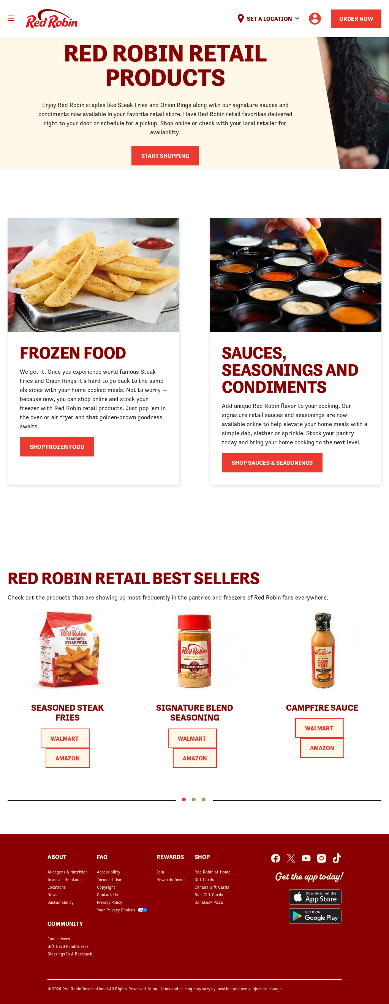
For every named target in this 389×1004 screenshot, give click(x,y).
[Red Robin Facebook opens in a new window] (275, 858)
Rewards (170, 857)
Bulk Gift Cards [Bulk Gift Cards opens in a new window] (208, 894)
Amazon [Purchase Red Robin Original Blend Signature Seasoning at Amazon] (195, 758)
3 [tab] (204, 799)
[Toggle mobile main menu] (11, 18)
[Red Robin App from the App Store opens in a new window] (315, 897)
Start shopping (165, 155)
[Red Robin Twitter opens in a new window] (291, 858)
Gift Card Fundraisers (68, 946)
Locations (56, 887)
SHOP (202, 857)
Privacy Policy (109, 902)
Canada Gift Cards (211, 887)
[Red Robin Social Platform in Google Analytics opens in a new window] (337, 858)
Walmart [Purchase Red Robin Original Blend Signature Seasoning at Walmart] (192, 738)
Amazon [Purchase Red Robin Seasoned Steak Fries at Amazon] (67, 758)
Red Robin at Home (212, 872)
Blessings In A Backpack (69, 954)
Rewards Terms (171, 879)
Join (160, 872)
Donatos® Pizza (208, 902)
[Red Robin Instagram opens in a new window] (321, 858)
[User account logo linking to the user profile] (315, 18)
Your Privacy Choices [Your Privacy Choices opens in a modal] (116, 910)
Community (65, 923)
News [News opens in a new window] (52, 894)
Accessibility (108, 872)
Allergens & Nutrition (67, 872)
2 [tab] (194, 799)
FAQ (102, 857)
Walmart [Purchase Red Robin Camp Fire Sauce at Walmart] (319, 728)
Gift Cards (204, 879)
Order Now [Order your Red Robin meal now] (356, 18)
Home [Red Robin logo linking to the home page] (51, 18)
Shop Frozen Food (57, 446)
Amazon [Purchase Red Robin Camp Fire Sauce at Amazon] (322, 748)
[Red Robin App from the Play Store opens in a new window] (315, 916)
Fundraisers (58, 938)
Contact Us (107, 894)
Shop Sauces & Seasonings (272, 462)
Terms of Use (109, 879)
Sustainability (60, 902)
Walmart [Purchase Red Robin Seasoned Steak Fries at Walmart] (65, 738)
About (56, 857)
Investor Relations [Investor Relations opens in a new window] (64, 879)
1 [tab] (184, 799)
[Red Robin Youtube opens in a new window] (306, 858)
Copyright (106, 887)
